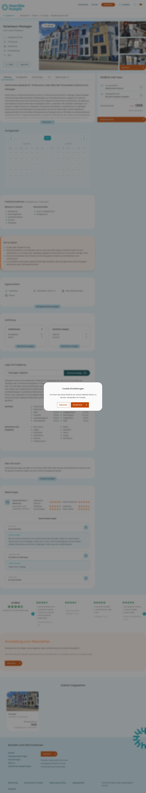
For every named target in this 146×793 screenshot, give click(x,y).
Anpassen (63, 405)
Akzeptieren (77, 405)
